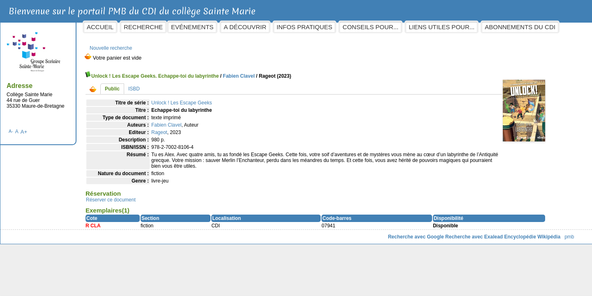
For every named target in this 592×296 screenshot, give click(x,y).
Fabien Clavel (278, 72)
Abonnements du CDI (246, 41)
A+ (63, 128)
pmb (529, 233)
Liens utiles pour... (481, 26)
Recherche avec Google (376, 233)
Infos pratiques (344, 26)
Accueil (140, 26)
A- (51, 127)
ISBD (174, 85)
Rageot (199, 128)
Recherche (183, 26)
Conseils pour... (410, 26)
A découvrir (285, 26)
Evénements (232, 26)
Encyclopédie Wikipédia (492, 233)
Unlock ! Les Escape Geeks (221, 99)
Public (152, 85)
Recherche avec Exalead (434, 233)
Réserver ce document (151, 196)
